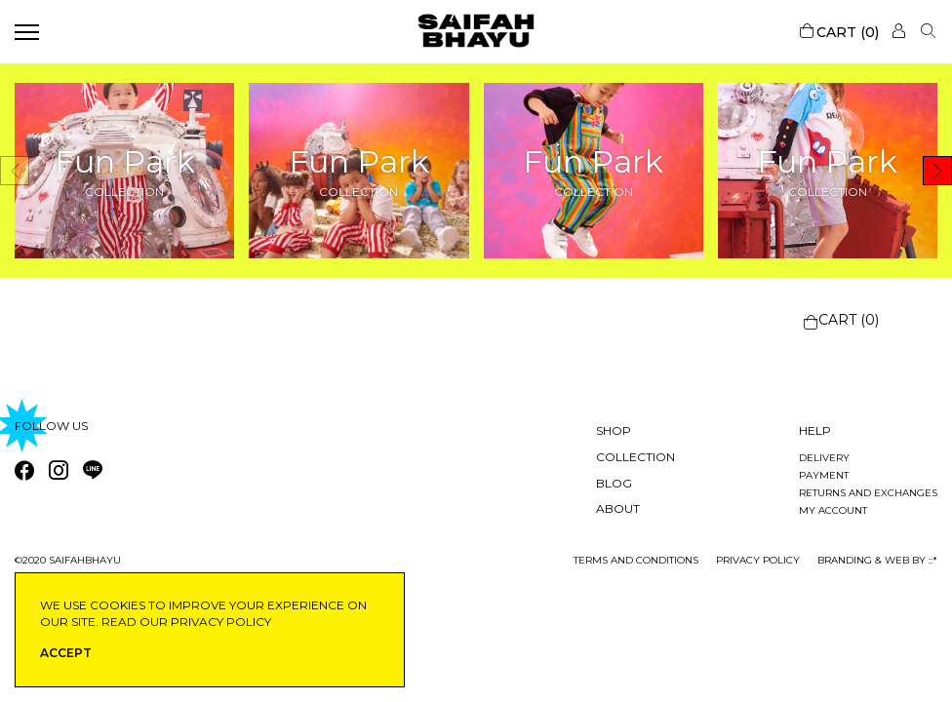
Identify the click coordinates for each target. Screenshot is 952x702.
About (618, 508)
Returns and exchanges (868, 493)
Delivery (824, 457)
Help (815, 430)
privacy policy (758, 560)
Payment (824, 475)
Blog (614, 483)
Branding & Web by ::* (877, 560)
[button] (937, 170)
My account (833, 510)
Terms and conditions (636, 560)
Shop (613, 430)
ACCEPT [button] (66, 652)
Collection (635, 456)
